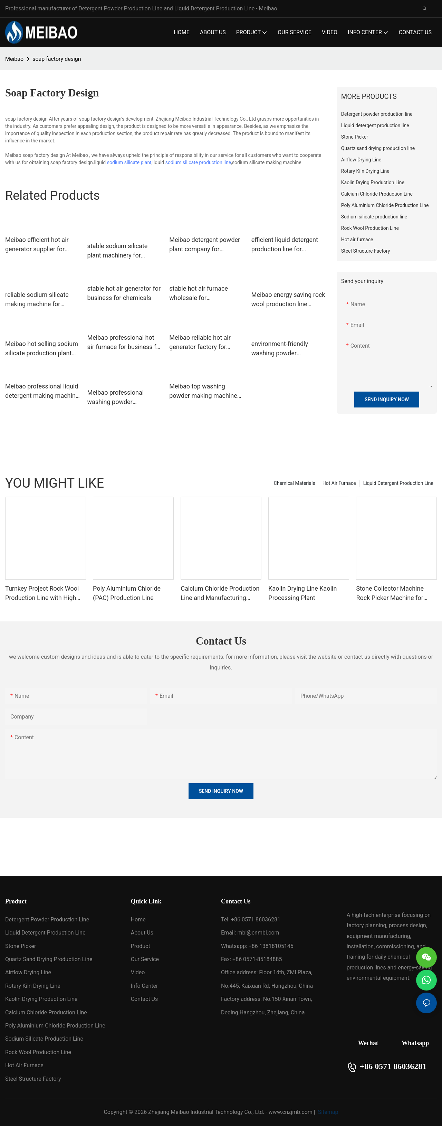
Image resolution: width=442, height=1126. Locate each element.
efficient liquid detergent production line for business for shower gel (284, 245)
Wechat (368, 1043)
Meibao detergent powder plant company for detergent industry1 (204, 245)
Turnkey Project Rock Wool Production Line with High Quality (42, 593)
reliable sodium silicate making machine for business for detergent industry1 (37, 300)
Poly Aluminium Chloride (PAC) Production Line (127, 593)
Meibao (14, 59)
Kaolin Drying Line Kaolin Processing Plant (302, 593)
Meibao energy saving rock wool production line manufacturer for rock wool (288, 300)
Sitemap (327, 1112)
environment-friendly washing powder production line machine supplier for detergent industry (284, 349)
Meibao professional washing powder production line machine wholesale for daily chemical (120, 397)
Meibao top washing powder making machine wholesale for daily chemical (203, 391)
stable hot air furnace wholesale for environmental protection (203, 293)
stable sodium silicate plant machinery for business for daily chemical (117, 251)
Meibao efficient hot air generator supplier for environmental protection (39, 245)
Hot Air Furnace (339, 483)
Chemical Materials (294, 483)
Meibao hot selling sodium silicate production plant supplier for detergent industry (41, 349)
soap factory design (56, 59)
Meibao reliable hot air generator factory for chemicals (200, 342)
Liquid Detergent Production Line (398, 483)
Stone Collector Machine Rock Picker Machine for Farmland (390, 593)
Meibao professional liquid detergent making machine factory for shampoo (42, 391)
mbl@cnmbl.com (258, 932)
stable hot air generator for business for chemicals (124, 293)
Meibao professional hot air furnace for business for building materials (124, 342)
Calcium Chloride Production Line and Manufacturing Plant (220, 593)
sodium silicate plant (129, 162)
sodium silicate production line (198, 162)
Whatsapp (415, 1043)
